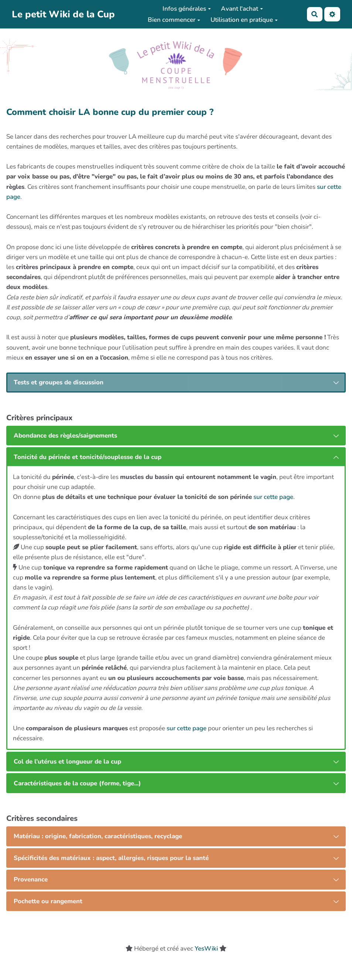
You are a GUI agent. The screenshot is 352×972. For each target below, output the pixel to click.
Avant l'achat (242, 8)
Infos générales (187, 8)
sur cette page (273, 497)
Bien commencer (174, 20)
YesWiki (206, 948)
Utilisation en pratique (244, 20)
